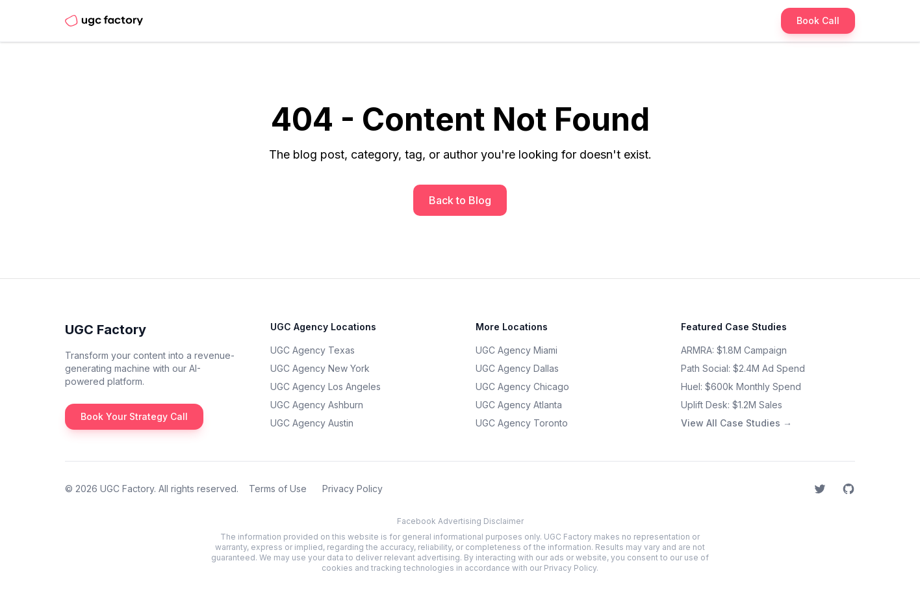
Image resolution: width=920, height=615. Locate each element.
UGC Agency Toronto (522, 422)
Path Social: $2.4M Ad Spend (743, 368)
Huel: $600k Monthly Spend (741, 386)
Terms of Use (278, 488)
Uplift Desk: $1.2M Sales (731, 404)
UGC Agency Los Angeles (325, 386)
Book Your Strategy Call (134, 416)
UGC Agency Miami (516, 350)
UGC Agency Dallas (517, 368)
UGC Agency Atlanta (519, 404)
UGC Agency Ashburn (316, 404)
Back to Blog (460, 200)
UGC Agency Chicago (522, 386)
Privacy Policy (352, 488)
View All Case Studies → (736, 422)
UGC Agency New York (320, 368)
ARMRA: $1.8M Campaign (734, 350)
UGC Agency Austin (311, 422)
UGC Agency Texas (312, 350)
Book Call (818, 20)
